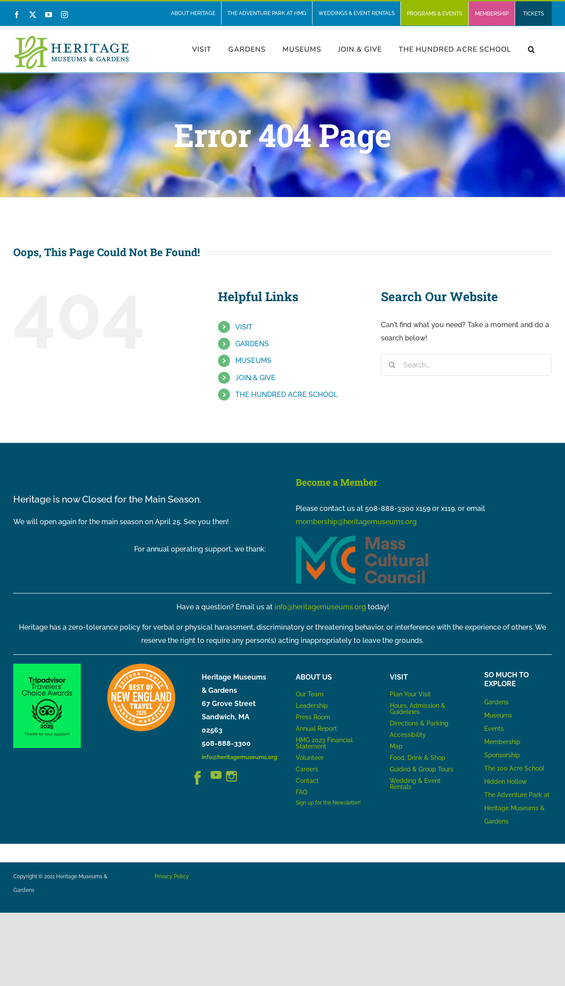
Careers (307, 769)
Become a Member (336, 482)
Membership (502, 741)
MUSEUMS (253, 360)
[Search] (392, 365)
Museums (498, 715)
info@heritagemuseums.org (320, 607)
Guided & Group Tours (421, 769)
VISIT (243, 327)
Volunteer (310, 757)
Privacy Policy (171, 876)
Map (396, 746)
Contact (307, 780)
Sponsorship (502, 755)
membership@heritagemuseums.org (356, 522)
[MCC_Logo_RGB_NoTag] (362, 539)
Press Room (313, 717)
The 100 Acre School (514, 768)
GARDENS (252, 344)
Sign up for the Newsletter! (328, 803)
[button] (531, 49)
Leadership (312, 705)
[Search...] (466, 365)
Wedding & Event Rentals (415, 783)
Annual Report (317, 728)
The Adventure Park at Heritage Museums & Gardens (517, 808)
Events (494, 728)
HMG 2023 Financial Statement (324, 743)
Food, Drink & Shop (417, 757)
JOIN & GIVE (255, 378)
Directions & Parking (419, 723)
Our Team (310, 694)
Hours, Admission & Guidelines (417, 708)
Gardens (496, 702)
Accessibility (408, 734)
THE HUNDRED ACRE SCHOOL (286, 394)
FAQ (301, 792)
